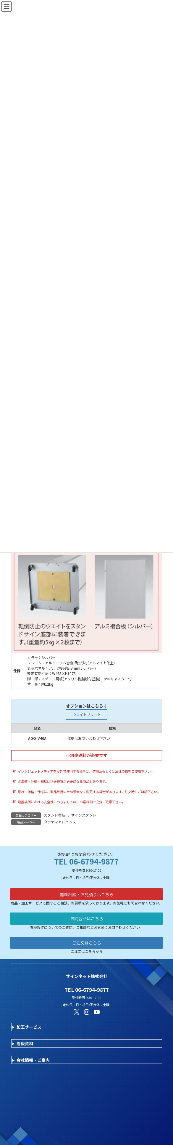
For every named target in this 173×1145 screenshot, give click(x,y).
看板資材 (25, 1043)
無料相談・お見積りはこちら (87, 894)
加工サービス (29, 1027)
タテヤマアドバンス (60, 821)
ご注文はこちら (86, 943)
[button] (86, 714)
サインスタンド (83, 814)
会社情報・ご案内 (33, 1060)
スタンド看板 (54, 814)
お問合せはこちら (86, 918)
